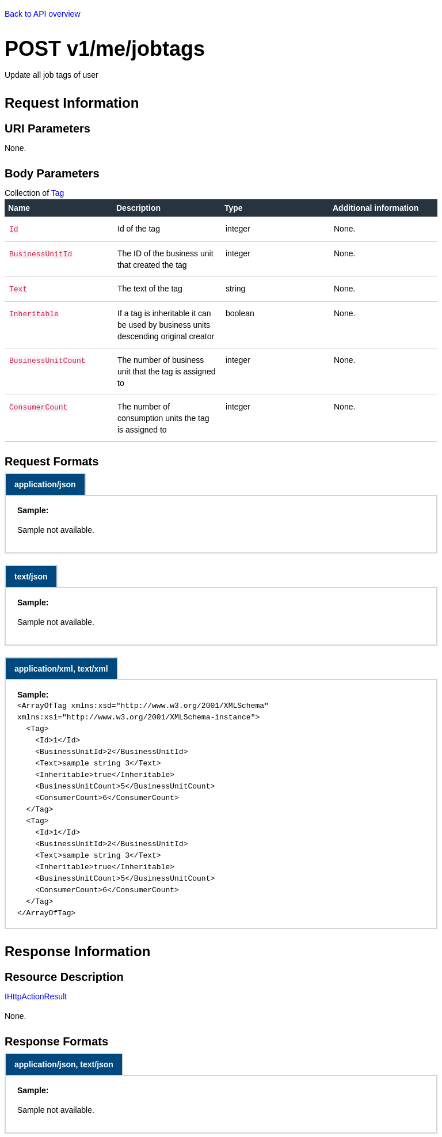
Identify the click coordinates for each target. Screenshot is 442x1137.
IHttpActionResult (36, 994)
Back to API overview (43, 13)
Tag (57, 193)
